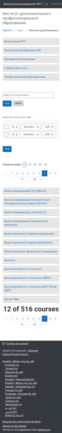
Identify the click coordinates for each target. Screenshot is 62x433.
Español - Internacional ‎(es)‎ (19, 379)
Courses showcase (22, 30)
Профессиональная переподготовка (25, 76)
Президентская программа (19, 59)
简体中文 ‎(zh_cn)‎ (14, 415)
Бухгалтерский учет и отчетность (23, 269)
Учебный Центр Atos (16, 68)
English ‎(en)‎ (11, 375)
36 (35, 164)
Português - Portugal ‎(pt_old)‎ (20, 393)
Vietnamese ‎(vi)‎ (13, 404)
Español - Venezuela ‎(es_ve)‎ (20, 386)
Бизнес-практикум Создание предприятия (28, 242)
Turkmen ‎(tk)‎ (12, 401)
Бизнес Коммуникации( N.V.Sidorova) (25, 190)
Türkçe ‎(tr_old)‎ (13, 397)
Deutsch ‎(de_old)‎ (14, 372)
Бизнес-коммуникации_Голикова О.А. (25, 212)
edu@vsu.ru (44, 429)
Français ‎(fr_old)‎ (14, 390)
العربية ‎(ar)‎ (10, 408)
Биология (9, 260)
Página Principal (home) (8, 30)
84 (40, 164)
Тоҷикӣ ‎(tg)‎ (11, 368)
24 (29, 164)
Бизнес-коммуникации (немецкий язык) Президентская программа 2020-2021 (27, 201)
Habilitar (6, 127)
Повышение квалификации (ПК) (22, 50)
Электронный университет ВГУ (22, 4)
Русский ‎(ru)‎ (12, 364)
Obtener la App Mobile (14, 426)
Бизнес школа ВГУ (14, 41)
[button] (47, 4)
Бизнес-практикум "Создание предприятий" (29, 233)
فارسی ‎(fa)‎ (11, 411)
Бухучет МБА (11, 299)
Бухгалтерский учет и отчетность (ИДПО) (27, 277)
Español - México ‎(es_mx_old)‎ (18, 361)
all (45, 164)
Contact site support (15, 343)
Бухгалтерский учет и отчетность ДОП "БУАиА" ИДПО (30, 288)
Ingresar (33, 350)
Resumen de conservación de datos (21, 421)
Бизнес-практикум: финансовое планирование (31, 251)
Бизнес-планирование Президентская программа (26, 223)
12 (24, 164)
